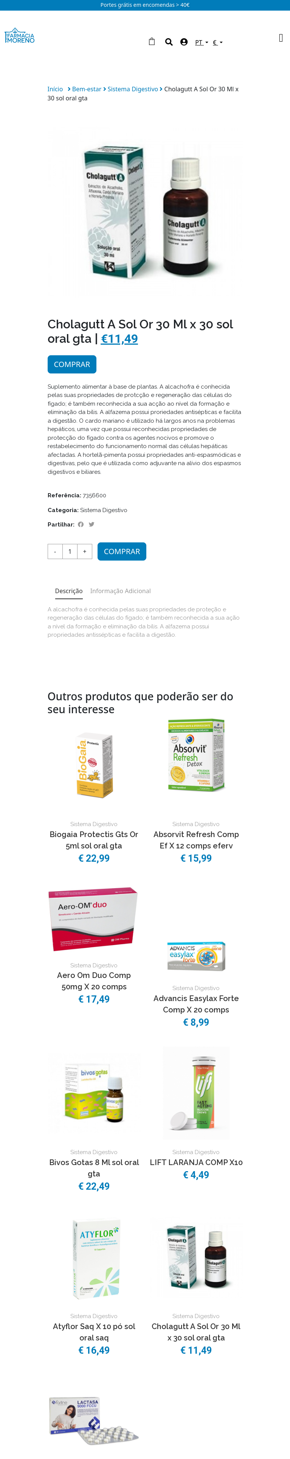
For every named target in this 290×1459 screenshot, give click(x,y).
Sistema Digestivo (134, 89)
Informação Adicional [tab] (120, 591)
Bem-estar (87, 89)
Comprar (72, 364)
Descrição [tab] (69, 591)
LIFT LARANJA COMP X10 (196, 1162)
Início (55, 89)
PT (199, 42)
